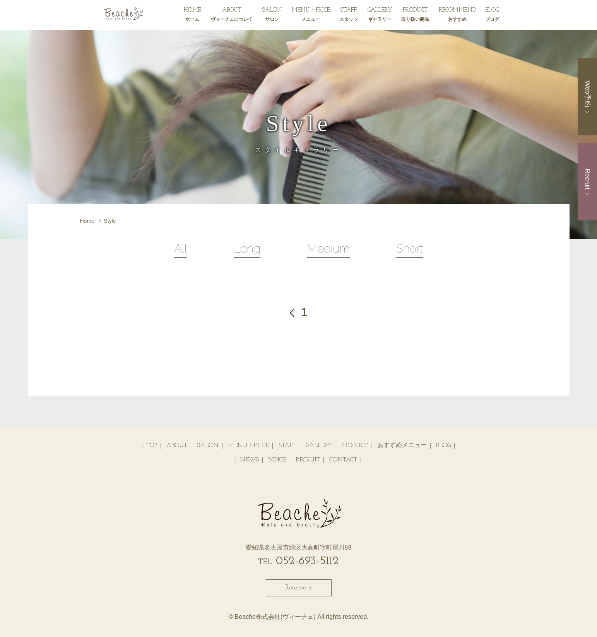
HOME (192, 15)
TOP (151, 445)
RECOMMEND (457, 15)
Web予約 (587, 96)
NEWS (249, 460)
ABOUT (232, 15)
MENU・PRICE (311, 15)
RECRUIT (308, 460)
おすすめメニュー (402, 445)
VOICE (277, 460)
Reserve (299, 587)
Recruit (587, 182)
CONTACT (343, 460)
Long (247, 248)
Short (409, 248)
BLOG (492, 15)
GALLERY (380, 15)
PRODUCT (415, 15)
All (180, 248)
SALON (272, 15)
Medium (328, 248)
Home (87, 221)
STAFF (348, 15)
